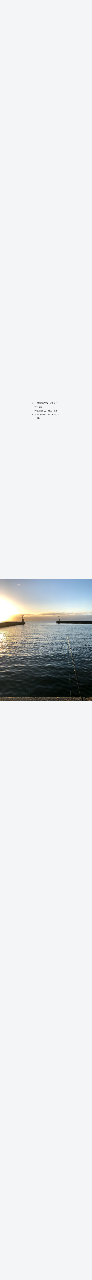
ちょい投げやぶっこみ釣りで (46, 414)
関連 (39, 418)
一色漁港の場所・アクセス (46, 403)
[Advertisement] (46, 48)
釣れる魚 (38, 407)
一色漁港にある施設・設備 (46, 410)
